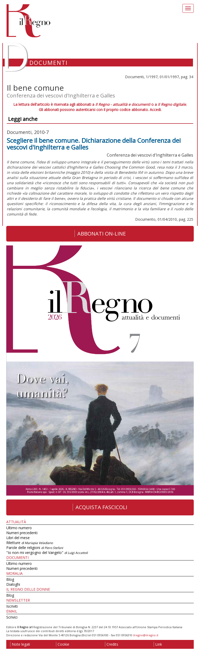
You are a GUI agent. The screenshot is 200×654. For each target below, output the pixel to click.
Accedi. (155, 109)
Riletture (29, 542)
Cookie (62, 644)
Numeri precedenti (22, 532)
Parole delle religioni (34, 547)
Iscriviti (12, 606)
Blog (10, 579)
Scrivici (11, 617)
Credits (111, 644)
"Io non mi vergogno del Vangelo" (47, 552)
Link (158, 644)
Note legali (20, 644)
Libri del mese (18, 537)
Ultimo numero (19, 527)
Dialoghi (13, 584)
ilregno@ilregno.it (145, 635)
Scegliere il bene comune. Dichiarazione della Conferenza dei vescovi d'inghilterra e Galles (94, 143)
